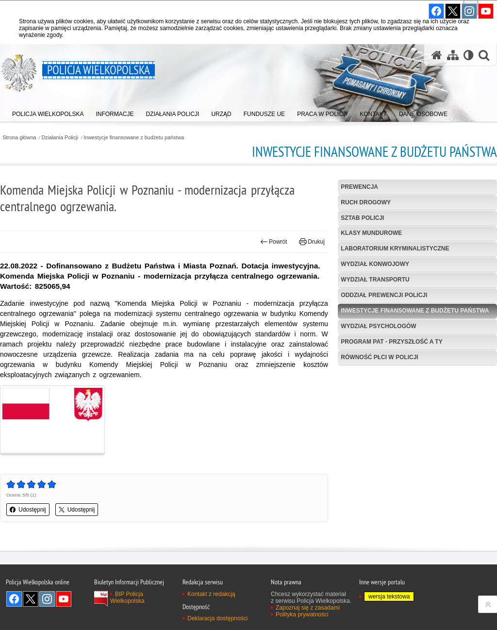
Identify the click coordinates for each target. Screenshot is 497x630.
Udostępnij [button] (28, 509)
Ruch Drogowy (366, 202)
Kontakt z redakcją (211, 594)
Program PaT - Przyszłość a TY (391, 341)
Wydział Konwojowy (375, 264)
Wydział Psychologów (378, 326)
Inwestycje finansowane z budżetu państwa (133, 137)
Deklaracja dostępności (217, 618)
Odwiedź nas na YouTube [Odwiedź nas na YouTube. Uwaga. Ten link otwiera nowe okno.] (63, 599)
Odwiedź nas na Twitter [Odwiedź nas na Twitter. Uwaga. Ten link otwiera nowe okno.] (30, 599)
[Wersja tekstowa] (469, 55)
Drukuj (312, 242)
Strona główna (19, 137)
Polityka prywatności (302, 614)
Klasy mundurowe (371, 233)
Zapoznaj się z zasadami (308, 607)
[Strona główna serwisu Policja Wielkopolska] (436, 55)
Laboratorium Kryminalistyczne (395, 248)
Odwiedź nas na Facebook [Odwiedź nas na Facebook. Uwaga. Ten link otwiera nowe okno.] (14, 599)
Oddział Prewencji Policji (384, 295)
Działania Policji (60, 137)
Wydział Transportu (375, 279)
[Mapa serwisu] (453, 55)
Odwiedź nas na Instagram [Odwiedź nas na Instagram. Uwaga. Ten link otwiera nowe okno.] (47, 599)
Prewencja (359, 186)
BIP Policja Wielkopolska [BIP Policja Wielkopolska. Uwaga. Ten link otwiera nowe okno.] (127, 597)
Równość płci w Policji (379, 357)
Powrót (273, 242)
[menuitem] (48, 111)
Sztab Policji (362, 218)
